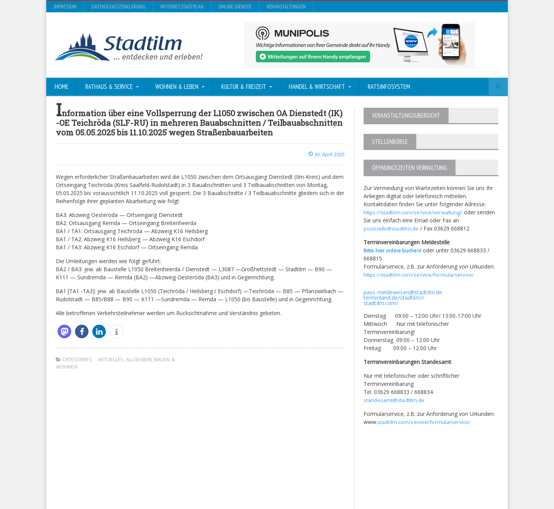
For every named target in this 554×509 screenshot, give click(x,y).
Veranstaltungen (286, 6)
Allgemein (138, 359)
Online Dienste (235, 6)
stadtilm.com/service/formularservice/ (424, 421)
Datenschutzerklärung (118, 6)
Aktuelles (110, 359)
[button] (64, 331)
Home (61, 86)
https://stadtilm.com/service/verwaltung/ (414, 211)
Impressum (65, 6)
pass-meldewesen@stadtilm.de (402, 291)
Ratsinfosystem (389, 86)
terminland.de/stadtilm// (393, 297)
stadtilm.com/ (381, 302)
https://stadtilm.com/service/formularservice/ (420, 274)
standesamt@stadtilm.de (395, 399)
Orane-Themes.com (207, 482)
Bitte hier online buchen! (394, 250)
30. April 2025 (325, 154)
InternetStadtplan (182, 6)
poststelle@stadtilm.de (392, 228)
